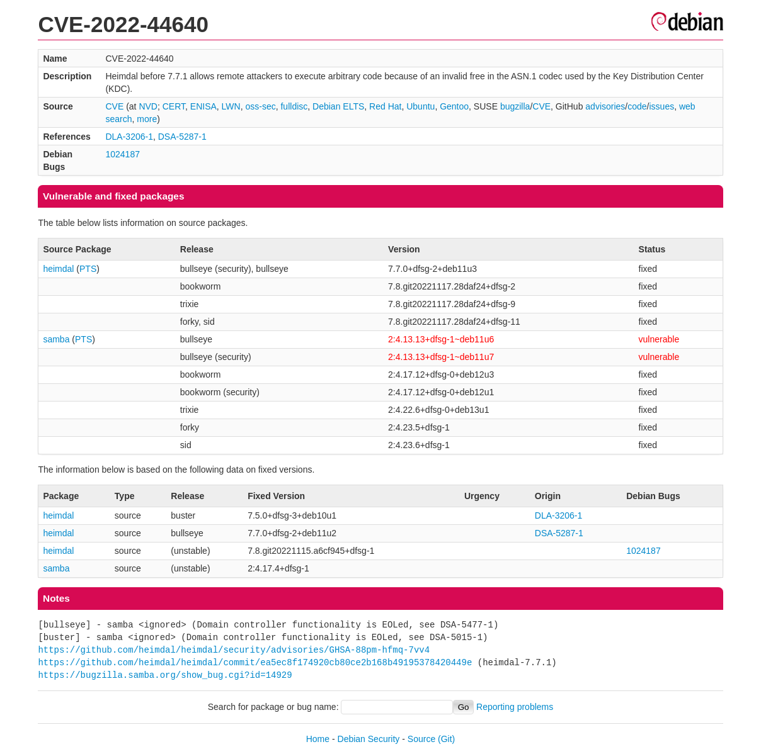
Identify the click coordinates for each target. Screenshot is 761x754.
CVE (114, 106)
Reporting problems (514, 707)
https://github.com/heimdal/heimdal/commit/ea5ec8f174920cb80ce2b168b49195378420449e (255, 662)
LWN (231, 106)
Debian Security (369, 739)
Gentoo (454, 106)
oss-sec (260, 106)
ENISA (203, 106)
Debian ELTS (338, 106)
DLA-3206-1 (129, 137)
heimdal (58, 269)
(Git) (446, 739)
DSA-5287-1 (182, 137)
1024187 (122, 154)
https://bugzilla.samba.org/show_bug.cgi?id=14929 (165, 675)
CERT (174, 106)
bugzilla (515, 106)
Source (421, 739)
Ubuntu (420, 106)
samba (56, 339)
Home (317, 739)
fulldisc (293, 106)
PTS (87, 269)
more (147, 119)
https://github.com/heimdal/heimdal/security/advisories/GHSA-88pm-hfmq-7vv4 (234, 650)
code (636, 106)
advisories (605, 106)
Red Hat (385, 106)
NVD (148, 106)
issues (661, 106)
